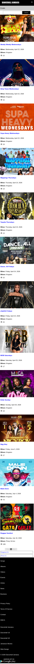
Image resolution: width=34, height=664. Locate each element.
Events (2, 577)
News (2, 588)
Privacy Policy (5, 603)
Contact (3, 614)
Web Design (4, 649)
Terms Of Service (6, 609)
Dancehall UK (5, 638)
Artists (2, 583)
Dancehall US (5, 633)
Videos (2, 572)
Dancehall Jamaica (7, 627)
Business (3, 594)
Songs (2, 561)
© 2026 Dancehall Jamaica (9, 655)
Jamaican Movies (6, 644)
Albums (3, 566)
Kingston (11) (5, 552)
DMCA (2, 620)
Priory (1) (3, 555)
